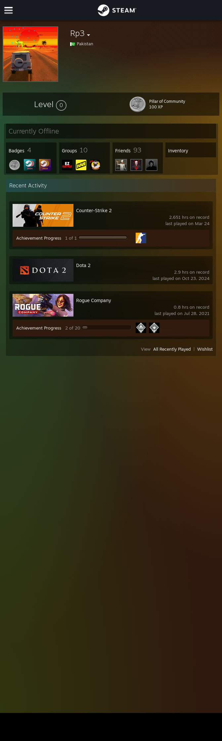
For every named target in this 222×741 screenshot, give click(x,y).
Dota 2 (83, 265)
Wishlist (205, 349)
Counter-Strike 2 (94, 210)
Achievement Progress (38, 238)
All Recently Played (172, 349)
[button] (50, 104)
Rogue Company (93, 300)
